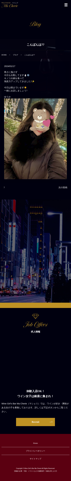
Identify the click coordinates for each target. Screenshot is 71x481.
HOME (4, 55)
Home (35, 443)
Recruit (35, 422)
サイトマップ (35, 459)
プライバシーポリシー (35, 451)
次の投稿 (62, 187)
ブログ (15, 55)
